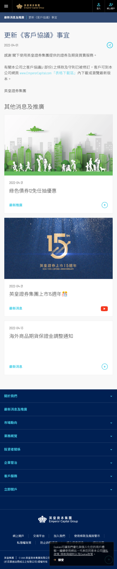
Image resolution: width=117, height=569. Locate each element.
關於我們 (10, 396)
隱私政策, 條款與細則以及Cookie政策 (81, 552)
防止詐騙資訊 (49, 542)
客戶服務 (10, 476)
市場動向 (10, 422)
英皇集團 (9, 557)
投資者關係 (12, 449)
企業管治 (10, 463)
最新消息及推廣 (15, 409)
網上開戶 (18, 536)
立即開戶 (10, 489)
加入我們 (59, 536)
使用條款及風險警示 (87, 536)
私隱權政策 (24, 542)
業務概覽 (10, 436)
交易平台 (39, 536)
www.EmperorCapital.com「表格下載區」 (48, 73)
